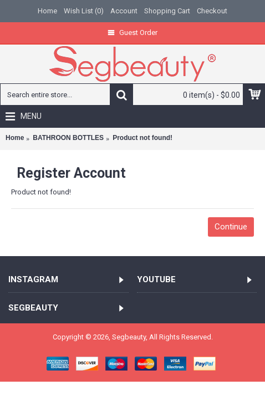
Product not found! (142, 138)
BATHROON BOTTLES (68, 138)
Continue (231, 227)
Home (15, 138)
